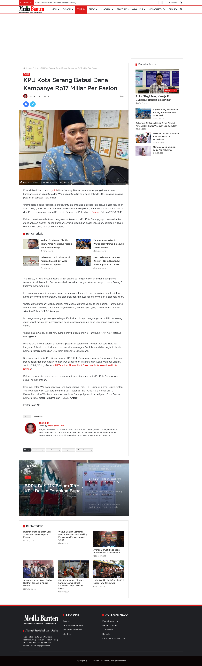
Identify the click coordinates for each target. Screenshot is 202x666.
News (54, 9)
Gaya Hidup (137, 9)
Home (27, 68)
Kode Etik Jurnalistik (72, 630)
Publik (172, 9)
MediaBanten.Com (55, 426)
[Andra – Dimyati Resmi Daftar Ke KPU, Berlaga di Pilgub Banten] (38, 569)
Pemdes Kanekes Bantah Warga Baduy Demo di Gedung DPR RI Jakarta (108, 244)
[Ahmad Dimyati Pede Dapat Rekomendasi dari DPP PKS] (108, 539)
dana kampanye (38, 450)
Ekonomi (67, 9)
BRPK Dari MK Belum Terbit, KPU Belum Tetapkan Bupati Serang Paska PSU (54, 489)
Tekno (92, 9)
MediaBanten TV (157, 9)
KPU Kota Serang (53, 450)
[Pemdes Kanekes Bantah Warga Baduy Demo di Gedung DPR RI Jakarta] (83, 244)
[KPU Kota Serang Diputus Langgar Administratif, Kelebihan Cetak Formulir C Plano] (73, 569)
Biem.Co (106, 634)
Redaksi (66, 621)
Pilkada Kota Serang (84, 450)
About (27, 416)
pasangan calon (68, 450)
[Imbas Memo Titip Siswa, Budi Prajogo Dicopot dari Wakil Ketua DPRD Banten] (31, 261)
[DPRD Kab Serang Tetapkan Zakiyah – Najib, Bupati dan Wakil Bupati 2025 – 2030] (83, 261)
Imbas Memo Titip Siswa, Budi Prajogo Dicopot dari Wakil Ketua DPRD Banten (55, 261)
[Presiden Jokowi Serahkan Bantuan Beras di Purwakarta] (143, 137)
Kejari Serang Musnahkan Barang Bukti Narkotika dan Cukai (165, 112)
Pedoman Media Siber (73, 625)
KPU (54, 190)
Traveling (122, 9)
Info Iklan (67, 634)
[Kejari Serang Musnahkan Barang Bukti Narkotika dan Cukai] (143, 113)
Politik (80, 9)
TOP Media (107, 630)
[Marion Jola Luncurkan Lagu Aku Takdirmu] (143, 151)
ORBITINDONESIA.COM (113, 638)
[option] (74, 488)
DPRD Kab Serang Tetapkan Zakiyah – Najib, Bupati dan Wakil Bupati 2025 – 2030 (106, 261)
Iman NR (31, 96)
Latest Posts (38, 416)
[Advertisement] (101, 37)
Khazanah (106, 9)
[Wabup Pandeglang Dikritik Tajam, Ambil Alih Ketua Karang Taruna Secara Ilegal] (31, 244)
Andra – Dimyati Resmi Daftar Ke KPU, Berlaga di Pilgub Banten (37, 583)
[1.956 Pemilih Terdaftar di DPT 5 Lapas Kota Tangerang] (108, 569)
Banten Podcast (110, 625)
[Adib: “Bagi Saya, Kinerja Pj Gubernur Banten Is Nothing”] (157, 81)
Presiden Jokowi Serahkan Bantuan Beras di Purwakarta (166, 136)
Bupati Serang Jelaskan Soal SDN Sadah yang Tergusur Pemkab (37, 534)
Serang (95, 212)
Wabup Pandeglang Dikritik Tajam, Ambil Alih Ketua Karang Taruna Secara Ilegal (56, 244)
